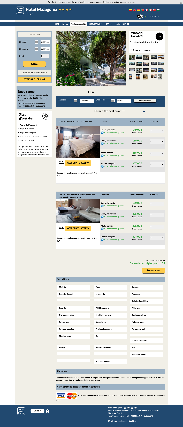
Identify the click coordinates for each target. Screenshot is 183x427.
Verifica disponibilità (78, 24)
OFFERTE (109, 24)
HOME (56, 24)
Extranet (37, 411)
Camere (65, 24)
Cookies (132, 421)
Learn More (131, 2)
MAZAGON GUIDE (122, 24)
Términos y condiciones (117, 421)
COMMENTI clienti (95, 24)
